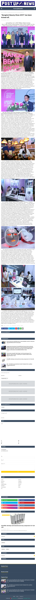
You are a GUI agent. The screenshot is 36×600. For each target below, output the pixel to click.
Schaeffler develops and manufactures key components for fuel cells (20, 359)
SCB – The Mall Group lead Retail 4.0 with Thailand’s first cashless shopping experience (19, 364)
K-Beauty (18, 325)
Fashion (19, 484)
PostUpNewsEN (18, 8)
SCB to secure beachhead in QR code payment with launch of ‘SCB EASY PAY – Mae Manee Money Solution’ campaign (20, 580)
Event (19, 487)
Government (3, 487)
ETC (1, 488)
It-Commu (20, 482)
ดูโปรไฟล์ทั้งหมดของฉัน (4, 450)
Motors (2, 482)
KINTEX (5, 12)
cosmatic (7, 325)
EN (10, 325)
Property (19, 481)
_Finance (19, 375)
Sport (19, 485)
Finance (19, 479)
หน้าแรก (2, 12)
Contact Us (21, 596)
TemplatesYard (14, 598)
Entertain (2, 485)
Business (2, 375)
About (17, 596)
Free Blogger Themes (26, 598)
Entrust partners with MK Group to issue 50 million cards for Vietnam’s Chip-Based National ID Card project (20, 342)
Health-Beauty (14, 325)
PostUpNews (4, 19)
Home (2, 479)
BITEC (5, 325)
